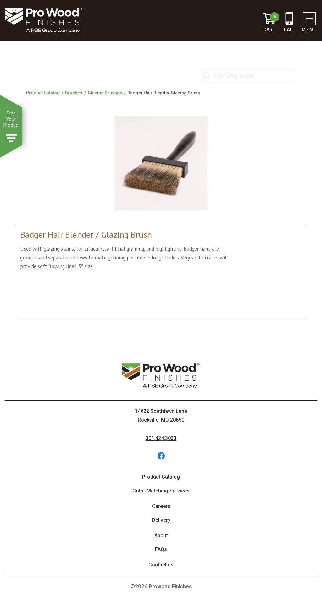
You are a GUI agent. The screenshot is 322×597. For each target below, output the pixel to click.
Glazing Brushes (105, 92)
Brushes (73, 92)
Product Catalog (43, 92)
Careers (161, 506)
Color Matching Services (161, 491)
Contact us (161, 565)
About (161, 535)
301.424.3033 (161, 438)
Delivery (161, 520)
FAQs (161, 549)
